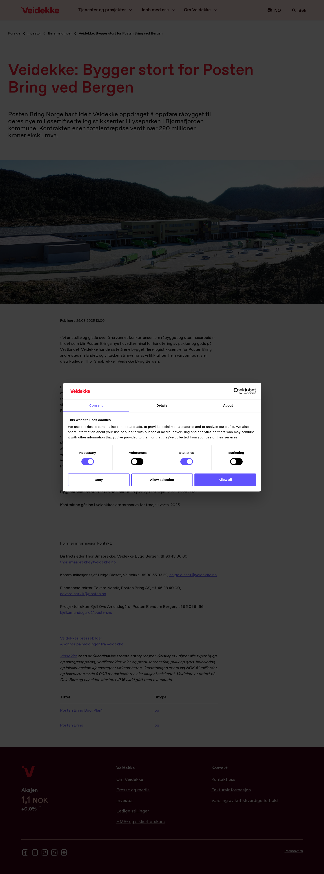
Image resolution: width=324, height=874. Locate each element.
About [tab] (228, 405)
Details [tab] (162, 405)
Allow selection (162, 480)
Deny (99, 480)
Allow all (225, 480)
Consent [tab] (96, 405)
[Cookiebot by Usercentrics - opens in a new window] (237, 391)
